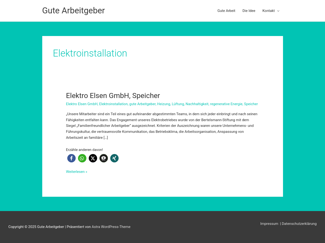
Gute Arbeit (226, 11)
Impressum (269, 224)
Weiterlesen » (76, 172)
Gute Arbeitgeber (73, 11)
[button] (71, 158)
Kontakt (268, 11)
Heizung (163, 104)
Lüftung (178, 104)
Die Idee (248, 11)
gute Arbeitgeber (142, 104)
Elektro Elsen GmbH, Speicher (113, 95)
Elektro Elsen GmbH (82, 104)
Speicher (251, 104)
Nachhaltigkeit (197, 104)
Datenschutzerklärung (299, 224)
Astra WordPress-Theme (111, 227)
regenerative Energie (226, 104)
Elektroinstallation (113, 104)
